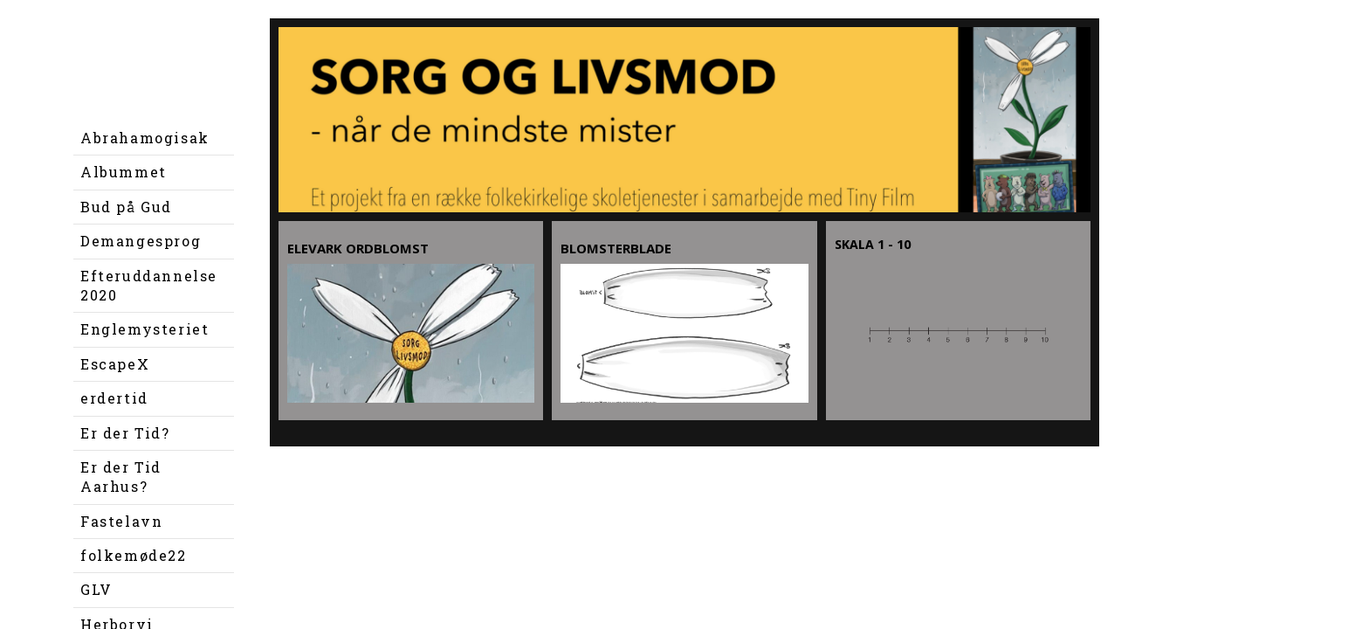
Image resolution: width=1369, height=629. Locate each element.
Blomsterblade (616, 248)
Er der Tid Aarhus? (121, 476)
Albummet (123, 171)
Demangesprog (140, 241)
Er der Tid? (125, 433)
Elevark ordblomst (358, 248)
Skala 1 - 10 (873, 244)
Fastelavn (121, 521)
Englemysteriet (144, 329)
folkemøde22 (133, 555)
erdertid (114, 398)
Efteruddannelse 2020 (148, 285)
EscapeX (114, 364)
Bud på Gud (126, 206)
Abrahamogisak (145, 137)
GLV (96, 589)
